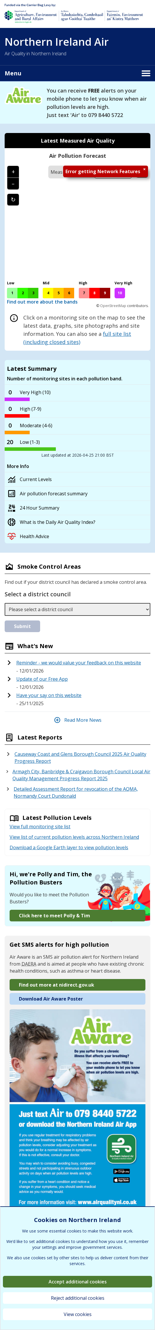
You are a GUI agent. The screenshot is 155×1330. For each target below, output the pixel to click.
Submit (22, 626)
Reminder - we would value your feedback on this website (78, 662)
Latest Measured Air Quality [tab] (78, 140)
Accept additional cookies (78, 1281)
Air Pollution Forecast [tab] (77, 155)
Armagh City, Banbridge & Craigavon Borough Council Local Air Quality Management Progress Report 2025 (81, 775)
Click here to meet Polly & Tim (54, 915)
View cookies (78, 1314)
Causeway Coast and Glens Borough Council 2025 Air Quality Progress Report (80, 757)
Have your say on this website (48, 695)
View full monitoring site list (40, 826)
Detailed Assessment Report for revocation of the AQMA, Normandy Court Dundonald (76, 792)
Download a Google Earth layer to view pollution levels (69, 847)
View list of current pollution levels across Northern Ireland (74, 837)
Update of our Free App (42, 679)
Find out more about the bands (42, 302)
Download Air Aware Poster (51, 999)
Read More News (77, 720)
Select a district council (38, 594)
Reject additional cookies (77, 1298)
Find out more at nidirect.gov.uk (56, 985)
